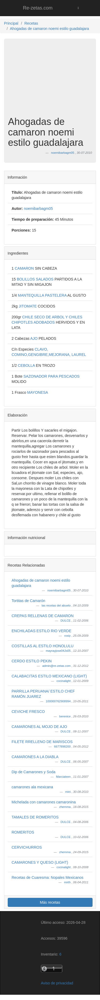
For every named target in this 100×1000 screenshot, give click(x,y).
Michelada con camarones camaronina (44, 802)
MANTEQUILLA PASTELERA (42, 295)
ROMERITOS (23, 832)
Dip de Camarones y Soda (33, 772)
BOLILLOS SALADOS (36, 279)
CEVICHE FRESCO (28, 711)
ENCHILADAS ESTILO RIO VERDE (41, 631)
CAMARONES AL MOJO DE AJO (39, 727)
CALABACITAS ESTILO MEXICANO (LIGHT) (49, 676)
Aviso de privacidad (57, 983)
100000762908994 (58, 701)
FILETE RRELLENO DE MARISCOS (42, 742)
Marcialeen (63, 776)
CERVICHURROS (27, 847)
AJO (34, 338)
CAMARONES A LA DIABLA (35, 757)
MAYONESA (37, 392)
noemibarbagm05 (59, 590)
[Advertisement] (50, 81)
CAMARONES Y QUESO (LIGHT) (40, 862)
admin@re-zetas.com (56, 665)
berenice (65, 716)
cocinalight (64, 680)
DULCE (66, 620)
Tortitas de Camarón (28, 601)
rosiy (67, 635)
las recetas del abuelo (56, 605)
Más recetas (50, 902)
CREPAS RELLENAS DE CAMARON (43, 616)
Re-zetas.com (38, 8)
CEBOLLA (27, 365)
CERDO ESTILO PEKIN (32, 661)
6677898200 (62, 746)
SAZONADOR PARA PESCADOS (51, 376)
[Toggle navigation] (78, 8)
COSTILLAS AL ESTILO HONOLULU (43, 646)
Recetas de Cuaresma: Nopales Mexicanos (47, 877)
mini (68, 791)
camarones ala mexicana (32, 787)
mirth (67, 882)
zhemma (65, 806)
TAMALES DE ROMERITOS (35, 817)
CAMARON (25, 268)
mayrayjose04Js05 (58, 650)
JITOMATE (28, 306)
